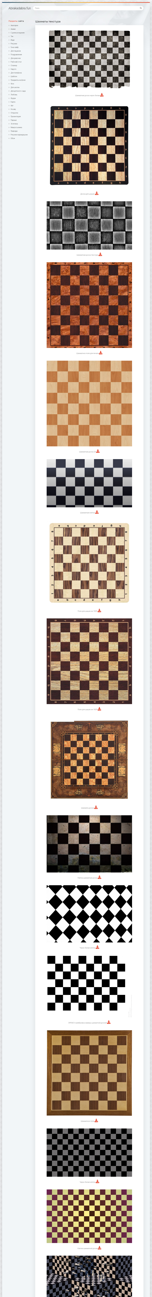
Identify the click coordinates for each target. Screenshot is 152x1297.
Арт (12, 106)
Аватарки (14, 25)
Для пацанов (16, 51)
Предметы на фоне (18, 80)
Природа (14, 131)
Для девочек (16, 58)
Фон (12, 84)
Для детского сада (18, 91)
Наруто (13, 69)
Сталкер (14, 65)
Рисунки (14, 44)
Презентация (16, 116)
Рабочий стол (16, 62)
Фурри (13, 98)
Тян (12, 36)
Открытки (14, 113)
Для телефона (16, 73)
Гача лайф (14, 47)
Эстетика (14, 124)
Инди (12, 40)
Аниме (13, 29)
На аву (13, 109)
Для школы (15, 87)
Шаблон (14, 76)
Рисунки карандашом (19, 135)
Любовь (14, 95)
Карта (13, 102)
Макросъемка (16, 127)
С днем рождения (17, 33)
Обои (13, 138)
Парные (14, 120)
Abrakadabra (20, 8)
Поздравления (16, 55)
